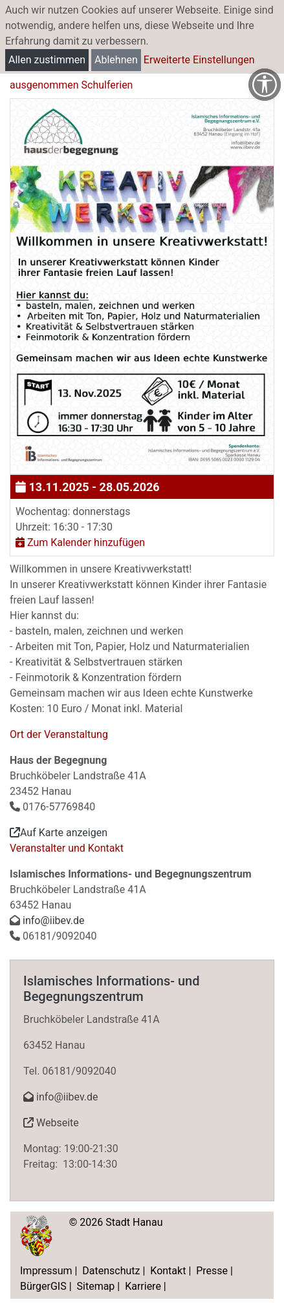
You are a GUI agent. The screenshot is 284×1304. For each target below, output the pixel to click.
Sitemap (96, 1286)
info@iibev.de (54, 920)
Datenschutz (111, 1271)
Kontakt (168, 1271)
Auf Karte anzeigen (58, 832)
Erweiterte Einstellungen (199, 60)
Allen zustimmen (46, 60)
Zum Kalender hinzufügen (80, 542)
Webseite (51, 1123)
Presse (212, 1271)
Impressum (46, 1271)
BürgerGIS (43, 1286)
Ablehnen (116, 60)
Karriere (143, 1286)
